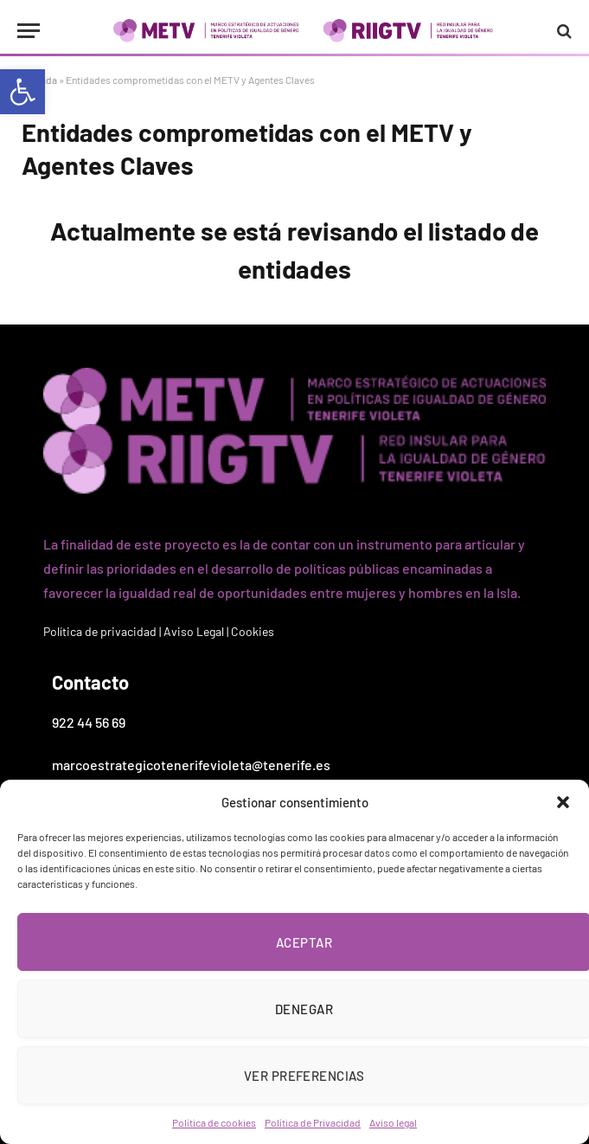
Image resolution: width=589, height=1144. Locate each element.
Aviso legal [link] (393, 1122)
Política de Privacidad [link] (313, 1122)
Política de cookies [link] (214, 1122)
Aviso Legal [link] (193, 631)
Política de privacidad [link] (100, 631)
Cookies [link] (252, 631)
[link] (22, 91)
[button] (563, 802)
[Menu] (28, 30)
